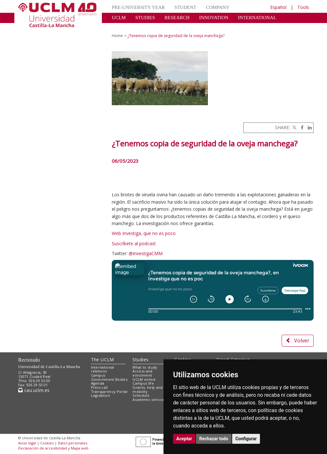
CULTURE (122, 27)
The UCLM (102, 359)
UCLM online (144, 379)
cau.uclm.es (33, 390)
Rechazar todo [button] (213, 438)
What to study (145, 367)
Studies (140, 359)
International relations (102, 369)
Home (117, 35)
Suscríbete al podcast (134, 243)
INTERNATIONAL (257, 17)
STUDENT (185, 7)
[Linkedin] (308, 127)
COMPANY (218, 7)
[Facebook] (300, 127)
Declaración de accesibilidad (42, 448)
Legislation (100, 395)
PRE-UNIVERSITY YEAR (138, 7)
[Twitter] (293, 127)
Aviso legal (27, 443)
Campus (98, 375)
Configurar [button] (246, 438)
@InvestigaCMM (146, 253)
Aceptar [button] (184, 438)
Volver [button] (297, 340)
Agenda (97, 383)
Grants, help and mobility (148, 389)
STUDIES (145, 17)
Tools (303, 7)
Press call (99, 387)
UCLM (118, 17)
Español (278, 7)
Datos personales (72, 443)
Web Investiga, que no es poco (144, 233)
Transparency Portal (109, 391)
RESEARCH (176, 17)
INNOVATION (213, 17)
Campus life (143, 383)
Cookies (47, 443)
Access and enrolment (142, 373)
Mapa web (79, 448)
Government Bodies (109, 379)
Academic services (149, 399)
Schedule (141, 395)
